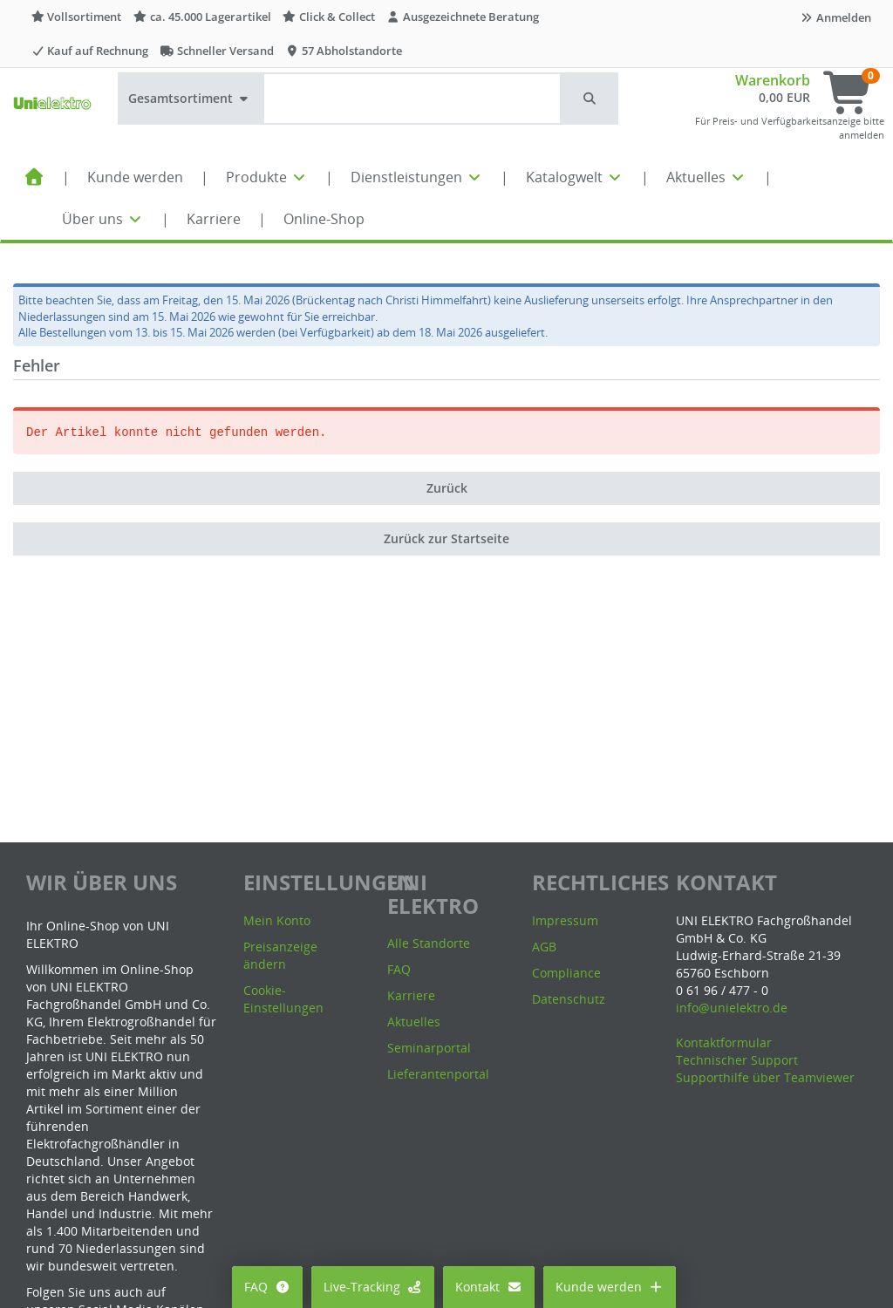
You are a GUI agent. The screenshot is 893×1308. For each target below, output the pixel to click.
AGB (544, 946)
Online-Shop (324, 218)
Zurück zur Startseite (446, 538)
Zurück (446, 488)
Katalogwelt (575, 177)
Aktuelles (706, 177)
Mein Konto (276, 920)
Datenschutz (568, 999)
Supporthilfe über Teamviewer (765, 1077)
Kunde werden (135, 177)
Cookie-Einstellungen (283, 999)
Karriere (214, 218)
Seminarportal (429, 1047)
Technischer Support (737, 1060)
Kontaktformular (724, 1042)
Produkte (267, 177)
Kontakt (488, 1286)
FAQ (267, 1286)
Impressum (565, 920)
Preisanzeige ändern (280, 955)
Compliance (566, 972)
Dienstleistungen (417, 177)
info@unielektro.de (731, 1007)
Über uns (103, 218)
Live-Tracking (373, 1286)
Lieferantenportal (438, 1074)
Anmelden (835, 17)
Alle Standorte (428, 943)
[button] (590, 98)
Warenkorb (772, 80)
